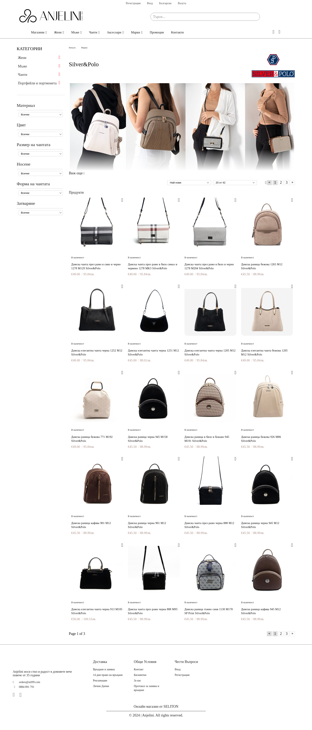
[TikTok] (28, 694)
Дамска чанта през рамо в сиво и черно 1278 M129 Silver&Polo (96, 266)
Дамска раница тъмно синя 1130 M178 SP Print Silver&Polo (208, 611)
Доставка (100, 662)
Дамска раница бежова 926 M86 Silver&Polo (261, 438)
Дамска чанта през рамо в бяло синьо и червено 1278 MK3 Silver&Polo (152, 266)
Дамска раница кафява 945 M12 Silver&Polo (261, 611)
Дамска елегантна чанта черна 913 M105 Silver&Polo (96, 611)
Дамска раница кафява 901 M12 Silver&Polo (91, 525)
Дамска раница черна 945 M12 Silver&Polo (260, 525)
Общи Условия (145, 662)
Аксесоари (114, 32)
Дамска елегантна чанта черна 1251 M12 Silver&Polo (153, 352)
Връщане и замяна (104, 669)
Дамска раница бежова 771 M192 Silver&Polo (92, 438)
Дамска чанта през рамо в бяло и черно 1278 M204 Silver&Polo (209, 266)
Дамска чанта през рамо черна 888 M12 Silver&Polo (209, 525)
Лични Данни (101, 686)
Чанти (93, 32)
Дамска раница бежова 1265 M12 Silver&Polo (262, 266)
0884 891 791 (26, 686)
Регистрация (133, 3)
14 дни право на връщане (108, 674)
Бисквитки (140, 674)
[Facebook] (15, 694)
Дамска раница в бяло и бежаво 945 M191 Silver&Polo (206, 438)
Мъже (75, 32)
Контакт (138, 669)
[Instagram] (22, 694)
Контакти (177, 32)
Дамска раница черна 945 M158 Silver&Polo (148, 438)
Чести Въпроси (186, 662)
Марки (135, 32)
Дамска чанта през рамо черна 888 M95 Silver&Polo (153, 611)
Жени (58, 32)
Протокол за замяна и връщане (146, 688)
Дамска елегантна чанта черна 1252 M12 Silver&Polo (96, 352)
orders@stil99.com (29, 682)
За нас (137, 680)
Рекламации (100, 680)
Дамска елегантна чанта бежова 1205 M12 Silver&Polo (264, 352)
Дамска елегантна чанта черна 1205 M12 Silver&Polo (210, 352)
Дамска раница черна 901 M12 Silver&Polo (147, 525)
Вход (150, 3)
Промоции (157, 32)
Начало (21, 32)
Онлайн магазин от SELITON (156, 707)
